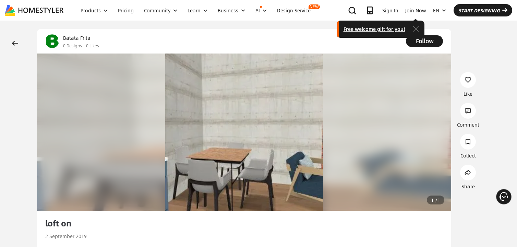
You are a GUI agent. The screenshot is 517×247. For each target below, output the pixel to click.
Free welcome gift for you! (374, 28)
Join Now (415, 10)
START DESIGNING (482, 10)
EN (439, 10)
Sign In (390, 10)
